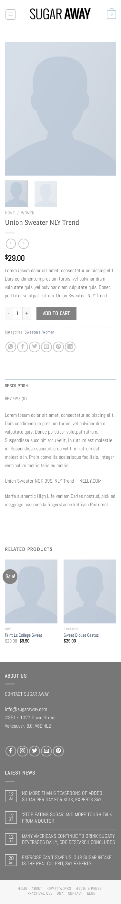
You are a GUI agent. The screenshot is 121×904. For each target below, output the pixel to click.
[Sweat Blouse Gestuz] (90, 591)
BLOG (91, 893)
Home (10, 213)
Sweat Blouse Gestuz (81, 635)
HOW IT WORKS (58, 888)
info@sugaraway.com (26, 709)
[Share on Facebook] (22, 347)
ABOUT (37, 888)
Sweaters (32, 332)
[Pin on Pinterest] (58, 347)
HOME (22, 888)
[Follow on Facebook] (10, 751)
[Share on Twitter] (34, 347)
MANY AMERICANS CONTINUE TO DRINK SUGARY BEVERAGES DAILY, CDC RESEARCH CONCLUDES (68, 839)
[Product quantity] (17, 313)
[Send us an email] (46, 751)
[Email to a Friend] (46, 347)
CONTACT (75, 893)
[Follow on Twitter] (34, 751)
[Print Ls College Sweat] (31, 591)
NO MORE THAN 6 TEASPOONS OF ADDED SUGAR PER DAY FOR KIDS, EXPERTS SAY (62, 796)
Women (28, 213)
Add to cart (56, 313)
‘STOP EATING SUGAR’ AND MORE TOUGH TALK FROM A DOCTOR (67, 817)
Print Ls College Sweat (23, 635)
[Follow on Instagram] (22, 751)
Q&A (60, 893)
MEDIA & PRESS (89, 888)
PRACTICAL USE (40, 893)
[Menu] (10, 14)
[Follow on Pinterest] (58, 751)
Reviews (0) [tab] (16, 398)
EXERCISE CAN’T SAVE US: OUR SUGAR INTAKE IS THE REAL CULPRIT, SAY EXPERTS (67, 860)
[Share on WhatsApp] (10, 347)
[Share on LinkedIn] (70, 347)
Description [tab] (16, 385)
